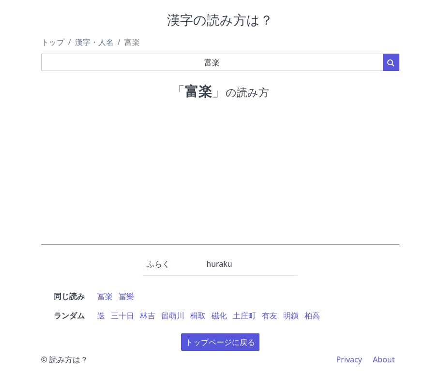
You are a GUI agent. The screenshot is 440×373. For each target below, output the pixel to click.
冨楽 (105, 296)
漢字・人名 (94, 42)
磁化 (219, 315)
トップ (52, 42)
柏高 (312, 315)
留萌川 (172, 315)
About (383, 359)
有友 (269, 315)
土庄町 (244, 315)
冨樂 (126, 296)
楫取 (198, 315)
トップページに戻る (220, 342)
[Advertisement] (220, 176)
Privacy (349, 359)
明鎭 (291, 315)
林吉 (147, 315)
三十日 (122, 315)
